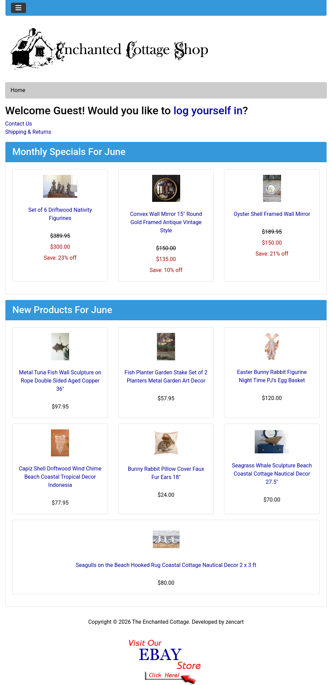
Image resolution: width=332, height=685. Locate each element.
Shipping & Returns (28, 132)
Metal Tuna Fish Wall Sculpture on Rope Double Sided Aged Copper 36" (60, 380)
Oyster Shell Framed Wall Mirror (272, 214)
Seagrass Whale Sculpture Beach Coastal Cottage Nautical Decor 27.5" (272, 473)
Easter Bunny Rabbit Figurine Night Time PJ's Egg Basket (272, 376)
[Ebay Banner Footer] (166, 655)
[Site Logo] (166, 48)
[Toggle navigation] (18, 8)
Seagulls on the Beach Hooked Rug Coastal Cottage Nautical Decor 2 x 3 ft (166, 565)
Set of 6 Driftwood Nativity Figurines (60, 214)
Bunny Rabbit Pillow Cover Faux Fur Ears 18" (166, 473)
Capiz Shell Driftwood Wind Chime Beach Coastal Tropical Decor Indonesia (60, 476)
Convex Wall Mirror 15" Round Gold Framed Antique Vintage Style (166, 222)
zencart (235, 622)
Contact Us (18, 123)
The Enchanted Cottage (160, 622)
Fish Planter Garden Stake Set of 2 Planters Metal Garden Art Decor (165, 376)
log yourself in (207, 110)
